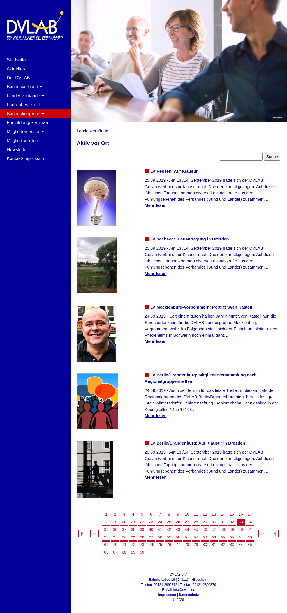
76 (169, 544)
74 (151, 544)
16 (241, 514)
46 (205, 529)
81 (214, 544)
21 (133, 522)
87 (115, 552)
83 (232, 544)
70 (115, 544)
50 (241, 529)
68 (249, 537)
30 (214, 522)
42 (169, 529)
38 (133, 529)
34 (249, 522)
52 (106, 537)
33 (241, 522)
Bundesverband (24, 86)
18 (106, 522)
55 (133, 537)
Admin (178, 605)
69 (106, 544)
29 (205, 522)
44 (187, 529)
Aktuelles (16, 68)
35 (106, 529)
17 (249, 514)
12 (205, 514)
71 (124, 544)
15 (232, 514)
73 (142, 544)
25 (169, 522)
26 (178, 522)
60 (178, 537)
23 (151, 522)
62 (196, 537)
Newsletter (17, 149)
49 (232, 529)
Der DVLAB (18, 77)
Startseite (16, 59)
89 (133, 552)
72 (133, 544)
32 (232, 522)
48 (223, 529)
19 (115, 522)
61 (187, 537)
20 (124, 522)
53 (115, 537)
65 (223, 537)
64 (214, 537)
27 (187, 522)
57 (151, 537)
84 (241, 544)
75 (160, 544)
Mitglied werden (22, 140)
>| (274, 533)
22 (142, 522)
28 (196, 522)
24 (160, 522)
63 (205, 537)
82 (223, 544)
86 (106, 552)
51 (249, 529)
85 (249, 544)
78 (187, 544)
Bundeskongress (25, 113)
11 (196, 514)
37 (124, 529)
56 (142, 537)
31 (223, 522)
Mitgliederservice (25, 131)
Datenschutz (189, 595)
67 (241, 537)
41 (160, 529)
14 (223, 514)
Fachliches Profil (23, 104)
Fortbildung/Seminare (28, 122)
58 (160, 537)
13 (214, 514)
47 (214, 529)
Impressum (167, 595)
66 (232, 537)
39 (142, 529)
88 (124, 552)
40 (151, 529)
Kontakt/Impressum (26, 158)
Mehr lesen (155, 205)
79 (196, 544)
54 (124, 537)
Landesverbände (25, 95)
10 (187, 514)
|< (82, 533)
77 (178, 544)
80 (205, 544)
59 (169, 537)
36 (115, 529)
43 (178, 529)
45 (196, 529)
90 (142, 552)
